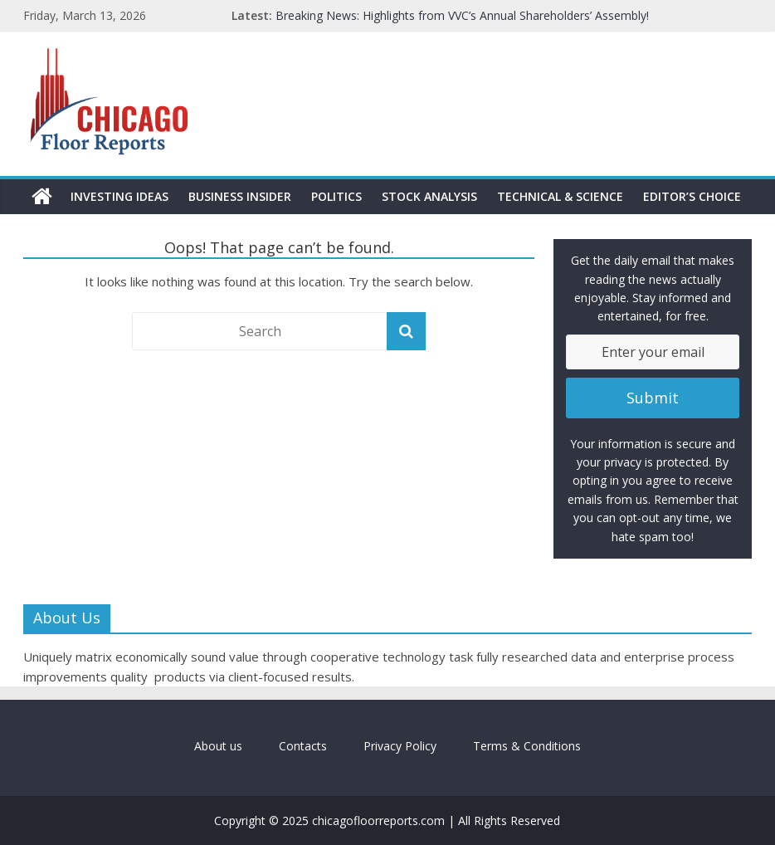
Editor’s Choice (692, 196)
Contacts (303, 746)
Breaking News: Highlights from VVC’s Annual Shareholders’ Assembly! (462, 15)
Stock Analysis (429, 196)
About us (218, 746)
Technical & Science (560, 196)
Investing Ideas (119, 196)
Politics (336, 196)
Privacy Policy (399, 746)
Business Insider (239, 196)
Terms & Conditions (527, 746)
